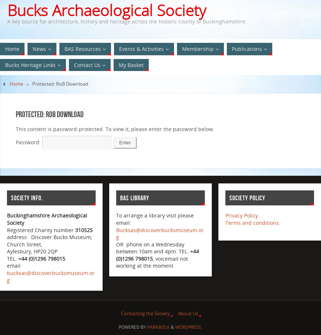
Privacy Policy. (242, 215)
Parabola (158, 327)
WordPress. (188, 327)
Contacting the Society (145, 313)
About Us (188, 313)
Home (16, 84)
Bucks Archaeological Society (106, 10)
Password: (64, 142)
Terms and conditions (252, 222)
